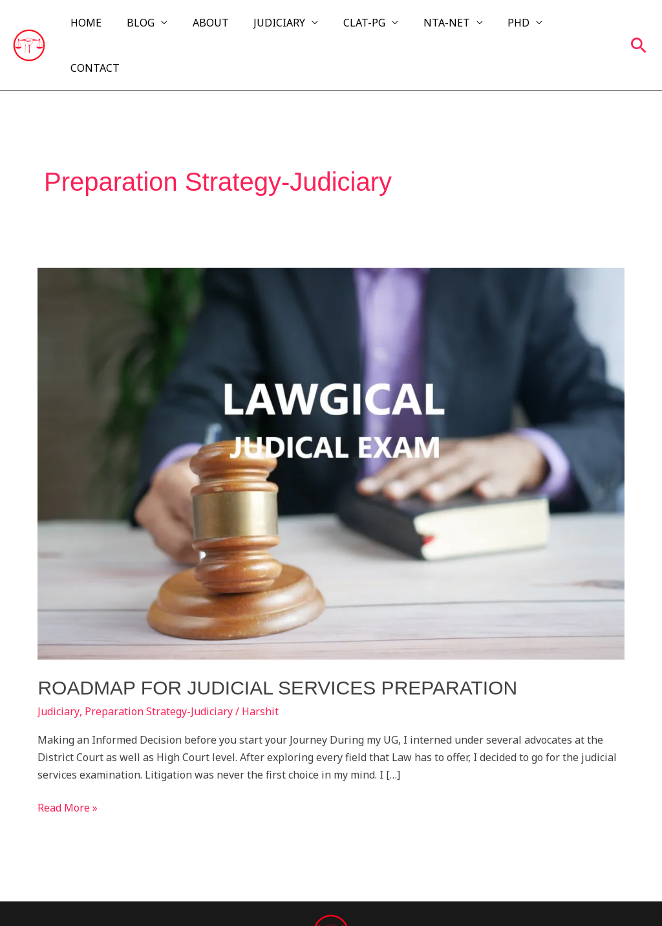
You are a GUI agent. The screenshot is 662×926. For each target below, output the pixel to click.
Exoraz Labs (582, 894)
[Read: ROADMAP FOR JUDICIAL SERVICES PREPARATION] (330, 425)
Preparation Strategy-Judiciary (158, 674)
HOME (104, 26)
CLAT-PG (366, 26)
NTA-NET (443, 26)
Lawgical (151, 894)
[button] (638, 26)
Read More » (67, 769)
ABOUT (220, 26)
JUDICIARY (285, 26)
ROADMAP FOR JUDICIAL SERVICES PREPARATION (277, 650)
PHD (511, 26)
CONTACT (580, 26)
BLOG (155, 26)
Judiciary (58, 674)
